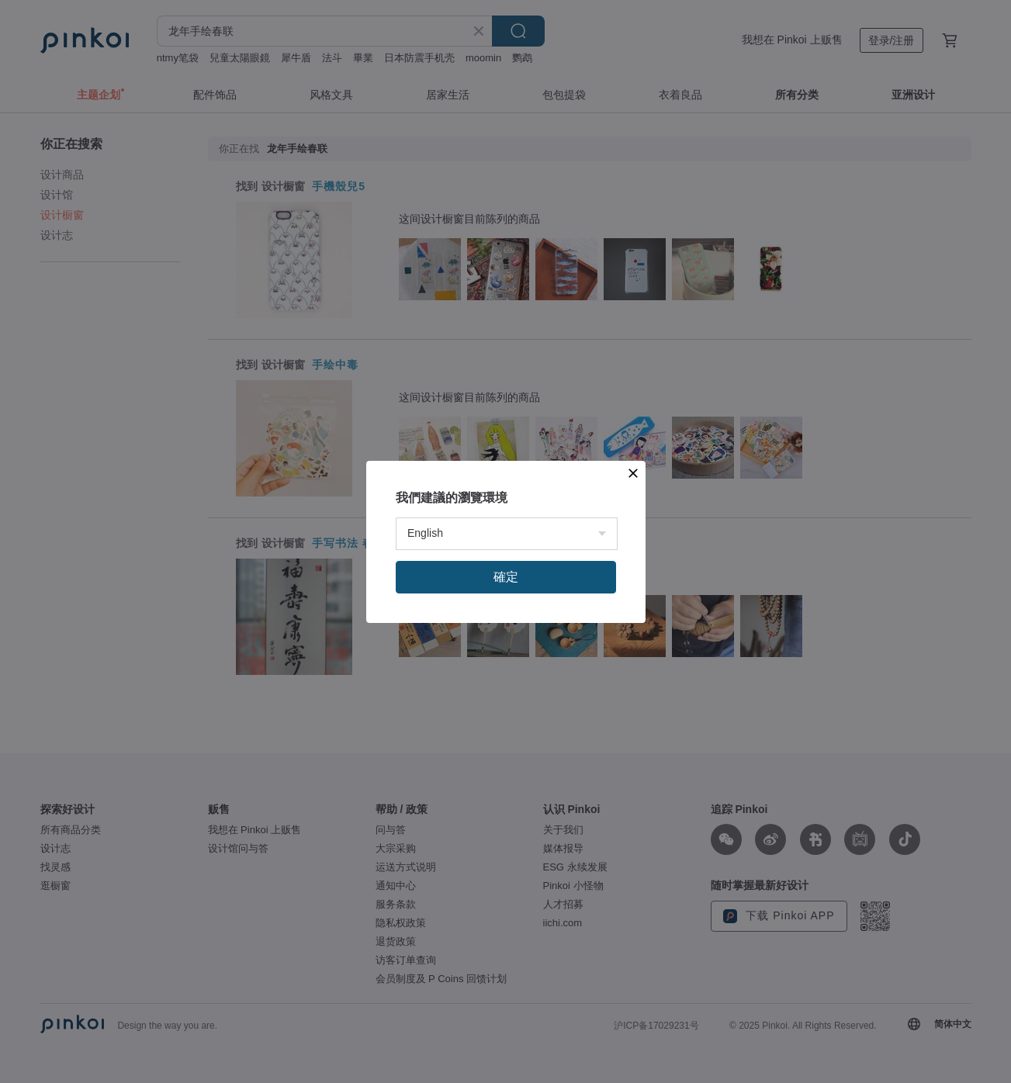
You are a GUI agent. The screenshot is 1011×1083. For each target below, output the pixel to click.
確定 (505, 576)
